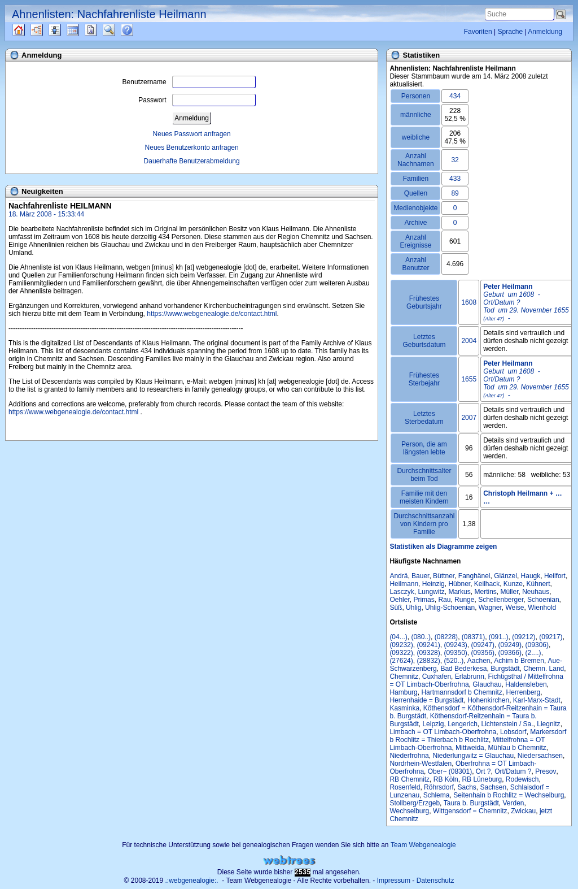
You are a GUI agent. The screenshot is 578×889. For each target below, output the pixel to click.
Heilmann (403, 584)
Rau (444, 600)
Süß (395, 608)
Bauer (420, 576)
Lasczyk (401, 592)
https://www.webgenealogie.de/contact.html (212, 314)
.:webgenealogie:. (191, 880)
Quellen (28, 30)
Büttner (443, 576)
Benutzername (189, 82)
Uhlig (413, 608)
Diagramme (46, 30)
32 (454, 160)
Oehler (399, 600)
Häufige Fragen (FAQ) (136, 30)
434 (455, 96)
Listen (63, 30)
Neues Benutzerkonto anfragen (192, 147)
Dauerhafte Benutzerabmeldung (192, 161)
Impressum (393, 880)
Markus (459, 592)
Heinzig (433, 584)
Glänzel (505, 576)
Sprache (510, 32)
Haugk (531, 576)
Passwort (196, 100)
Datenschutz (435, 880)
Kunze (513, 584)
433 (455, 179)
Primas (423, 600)
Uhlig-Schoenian (450, 608)
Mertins (485, 592)
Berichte (100, 30)
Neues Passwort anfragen (192, 134)
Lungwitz (431, 592)
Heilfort (555, 576)
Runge (464, 600)
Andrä (398, 576)
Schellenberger (500, 600)
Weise (514, 608)
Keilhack (487, 584)
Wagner (490, 608)
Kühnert (538, 584)
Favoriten (478, 32)
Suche (118, 30)
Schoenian (543, 600)
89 (454, 193)
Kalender (82, 30)
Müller (509, 592)
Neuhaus (535, 592)
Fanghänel (474, 576)
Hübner (459, 584)
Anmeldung (545, 32)
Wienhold (542, 608)
